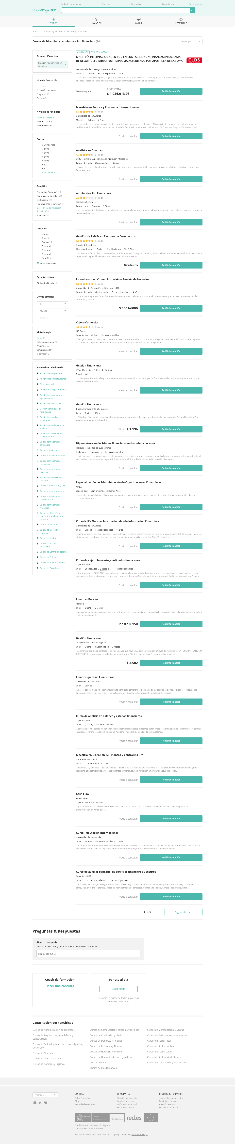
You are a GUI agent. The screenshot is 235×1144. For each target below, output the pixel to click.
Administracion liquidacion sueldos (52, 427)
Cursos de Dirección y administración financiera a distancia (52, 516)
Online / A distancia (46, 342)
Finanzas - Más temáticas (48, 204)
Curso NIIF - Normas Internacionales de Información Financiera (117, 521)
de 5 (147, 912)
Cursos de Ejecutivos (49, 568)
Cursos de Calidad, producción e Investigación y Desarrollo (58, 1046)
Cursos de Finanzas (49, 524)
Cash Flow (82, 794)
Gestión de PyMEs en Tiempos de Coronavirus (106, 236)
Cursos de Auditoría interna (52, 562)
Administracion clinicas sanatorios (50, 419)
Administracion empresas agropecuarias (51, 397)
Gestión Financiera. (88, 404)
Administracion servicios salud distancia (51, 435)
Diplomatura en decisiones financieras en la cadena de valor (115, 443)
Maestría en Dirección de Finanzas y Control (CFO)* (109, 755)
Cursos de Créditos (48, 557)
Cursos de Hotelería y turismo (106, 1051)
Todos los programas (71, 4)
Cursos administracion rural (53, 491)
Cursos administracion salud (53, 455)
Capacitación (168, 4)
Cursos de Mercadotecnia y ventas (165, 1029)
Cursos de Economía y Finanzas (106, 1046)
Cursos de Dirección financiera (49, 531)
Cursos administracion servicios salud (50, 498)
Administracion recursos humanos (51, 479)
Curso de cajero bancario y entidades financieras (108, 560)
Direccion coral (47, 384)
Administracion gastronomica (53, 389)
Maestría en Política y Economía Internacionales (107, 107)
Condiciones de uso (126, 1101)
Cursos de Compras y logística (49, 1063)
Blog (77, 1101)
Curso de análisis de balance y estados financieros (109, 716)
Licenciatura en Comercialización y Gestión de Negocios (112, 279)
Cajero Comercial (87, 322)
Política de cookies (125, 1107)
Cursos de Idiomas (100, 1062)
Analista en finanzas (89, 150)
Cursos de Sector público (160, 1046)
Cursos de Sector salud (159, 1051)
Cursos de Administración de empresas (54, 1029)
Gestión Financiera (88, 365)
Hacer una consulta (60, 986)
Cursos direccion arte (49, 450)
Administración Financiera (93, 193)
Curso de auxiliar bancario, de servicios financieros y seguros (116, 872)
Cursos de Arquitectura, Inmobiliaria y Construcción (53, 1037)
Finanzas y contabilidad (77, 31)
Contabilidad (43, 200)
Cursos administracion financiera (50, 506)
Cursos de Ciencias (43, 1053)
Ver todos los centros (169, 1107)
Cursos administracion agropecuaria (50, 462)
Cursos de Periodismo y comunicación (167, 1035)
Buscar (192, 10)
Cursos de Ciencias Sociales (47, 1058)
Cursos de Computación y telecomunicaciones (114, 1029)
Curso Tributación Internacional (97, 833)
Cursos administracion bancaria (50, 471)
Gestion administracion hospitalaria (50, 410)
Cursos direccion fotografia (52, 485)
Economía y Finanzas (53, 31)
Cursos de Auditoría (49, 538)
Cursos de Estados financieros (48, 545)
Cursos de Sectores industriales (164, 1057)
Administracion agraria (50, 403)
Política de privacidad (127, 1104)
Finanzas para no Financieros (95, 677)
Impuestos (42, 215)
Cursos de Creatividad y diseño (106, 1035)
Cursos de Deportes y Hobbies (106, 1040)
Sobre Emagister (82, 1098)
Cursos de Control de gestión (53, 551)
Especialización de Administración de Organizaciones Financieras (118, 482)
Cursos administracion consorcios (50, 443)
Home (35, 31)
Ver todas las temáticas (85, 1104)
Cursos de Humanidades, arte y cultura (111, 1057)
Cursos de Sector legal (159, 1040)
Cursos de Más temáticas (103, 1067)
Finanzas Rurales (87, 599)
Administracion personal (51, 373)
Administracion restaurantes (53, 378)
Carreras (106, 4)
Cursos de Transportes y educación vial (168, 1062)
